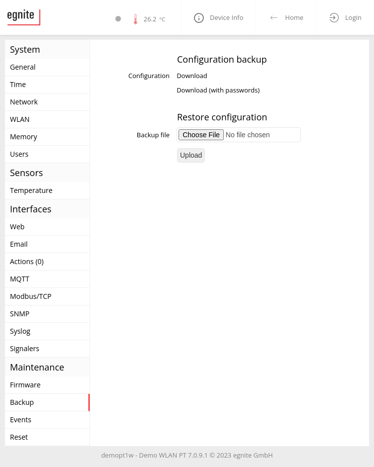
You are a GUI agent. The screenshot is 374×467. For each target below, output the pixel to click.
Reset (19, 437)
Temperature (31, 190)
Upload (191, 155)
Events (20, 419)
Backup (22, 402)
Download (192, 75)
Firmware (25, 384)
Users (19, 154)
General (23, 67)
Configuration (149, 76)
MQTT (19, 278)
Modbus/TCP (31, 296)
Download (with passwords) (218, 90)
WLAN (20, 119)
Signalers (24, 348)
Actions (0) (27, 261)
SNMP (19, 313)
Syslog (20, 331)
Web (17, 226)
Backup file (153, 135)
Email (19, 244)
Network (24, 101)
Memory (23, 136)
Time (18, 84)
